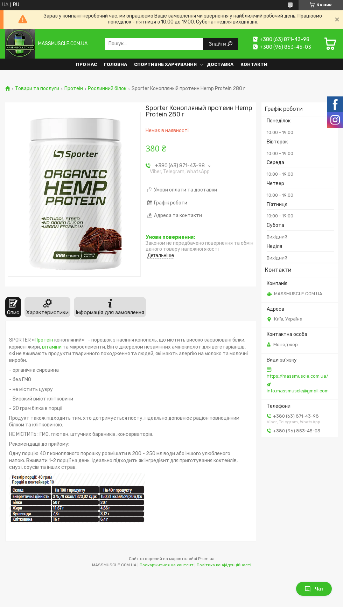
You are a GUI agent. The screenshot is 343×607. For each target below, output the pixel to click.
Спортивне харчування (165, 64)
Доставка (220, 64)
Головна (115, 64)
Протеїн (73, 89)
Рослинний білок (107, 89)
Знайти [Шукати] (218, 44)
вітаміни (52, 347)
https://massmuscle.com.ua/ (297, 376)
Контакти (253, 64)
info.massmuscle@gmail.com (298, 390)
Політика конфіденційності (224, 564)
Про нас (86, 64)
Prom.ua (206, 558)
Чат (313, 589)
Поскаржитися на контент (167, 564)
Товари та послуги (37, 89)
